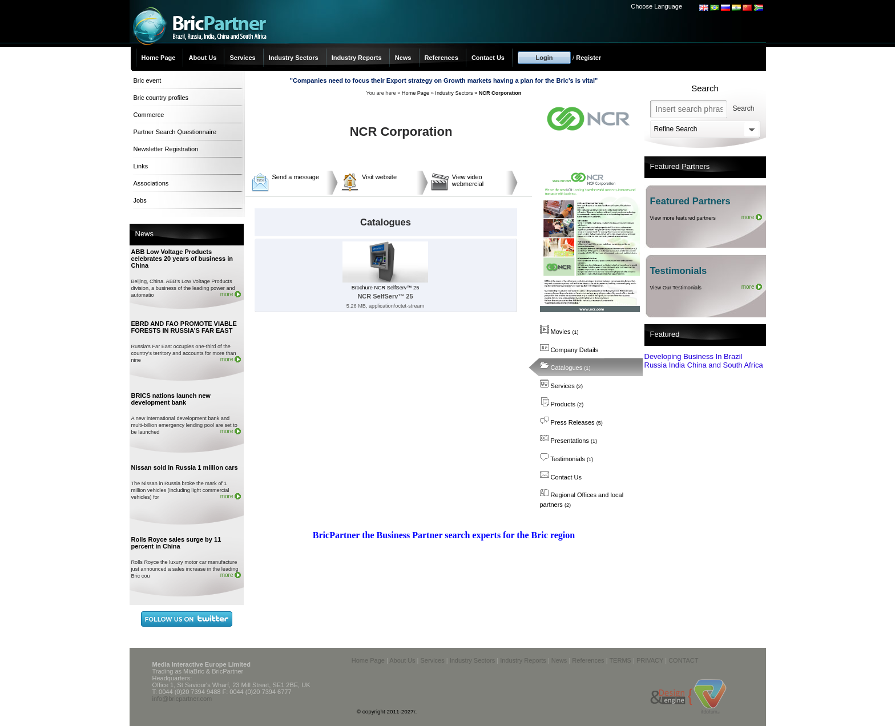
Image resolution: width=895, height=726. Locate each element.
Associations (151, 183)
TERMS (620, 660)
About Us (202, 57)
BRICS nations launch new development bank (171, 399)
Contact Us (488, 57)
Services (242, 57)
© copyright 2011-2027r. (387, 711)
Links (141, 166)
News (403, 57)
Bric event (148, 80)
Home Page (159, 57)
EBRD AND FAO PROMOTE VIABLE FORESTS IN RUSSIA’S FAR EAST (184, 327)
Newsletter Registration (166, 149)
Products (562, 404)
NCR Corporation (500, 93)
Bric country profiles (161, 97)
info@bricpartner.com (182, 698)
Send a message (296, 177)
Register (588, 57)
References (441, 57)
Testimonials (567, 458)
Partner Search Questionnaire (175, 131)
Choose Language (656, 6)
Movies (559, 331)
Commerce (149, 114)
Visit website (379, 177)
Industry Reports (357, 57)
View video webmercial (468, 180)
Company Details (569, 349)
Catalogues (565, 367)
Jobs (140, 200)
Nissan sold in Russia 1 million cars (184, 467)
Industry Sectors (294, 57)
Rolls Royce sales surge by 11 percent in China (176, 543)
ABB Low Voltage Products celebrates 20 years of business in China (182, 258)
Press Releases (571, 422)
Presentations (569, 440)
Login (544, 57)
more (226, 294)
